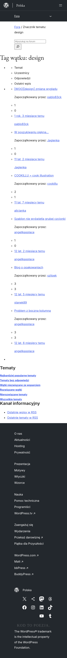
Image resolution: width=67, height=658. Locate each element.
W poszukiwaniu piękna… (31, 132)
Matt (18, 561)
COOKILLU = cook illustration (34, 175)
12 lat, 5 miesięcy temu (29, 294)
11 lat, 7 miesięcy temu (29, 202)
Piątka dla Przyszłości (29, 543)
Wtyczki (19, 476)
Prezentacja (22, 464)
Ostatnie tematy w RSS (22, 417)
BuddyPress (24, 574)
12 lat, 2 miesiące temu (29, 251)
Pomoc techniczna (26, 500)
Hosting (19, 446)
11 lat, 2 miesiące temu (29, 159)
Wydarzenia (22, 531)
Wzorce (19, 482)
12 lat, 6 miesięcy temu (29, 343)
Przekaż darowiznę (28, 537)
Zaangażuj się (23, 525)
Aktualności (22, 440)
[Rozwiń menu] (61, 5)
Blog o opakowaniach (28, 267)
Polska (27, 590)
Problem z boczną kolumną (32, 310)
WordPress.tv (24, 513)
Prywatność (22, 452)
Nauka (18, 494)
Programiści (22, 507)
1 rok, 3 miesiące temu (29, 116)
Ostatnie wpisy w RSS (22, 412)
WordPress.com (26, 555)
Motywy (19, 470)
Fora (16, 16)
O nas (18, 433)
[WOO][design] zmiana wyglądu (35, 89)
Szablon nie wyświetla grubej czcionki (40, 219)
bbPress (21, 568)
